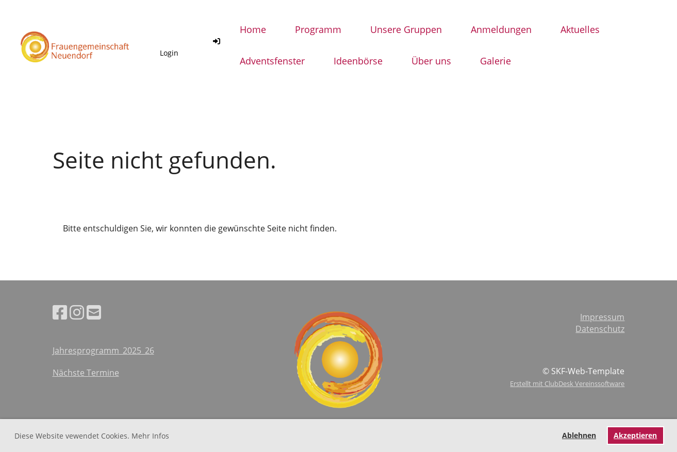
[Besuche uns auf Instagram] (77, 312)
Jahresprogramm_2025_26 (103, 350)
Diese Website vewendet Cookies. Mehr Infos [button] (91, 436)
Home (253, 29)
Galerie (495, 61)
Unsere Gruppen (406, 29)
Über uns (431, 61)
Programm (318, 29)
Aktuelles (580, 29)
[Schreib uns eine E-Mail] (94, 312)
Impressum (602, 317)
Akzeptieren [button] (635, 435)
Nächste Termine (86, 372)
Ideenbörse (358, 61)
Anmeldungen (501, 29)
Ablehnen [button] (579, 435)
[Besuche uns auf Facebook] (60, 312)
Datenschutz (599, 328)
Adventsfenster (272, 61)
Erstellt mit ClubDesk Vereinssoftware (567, 383)
